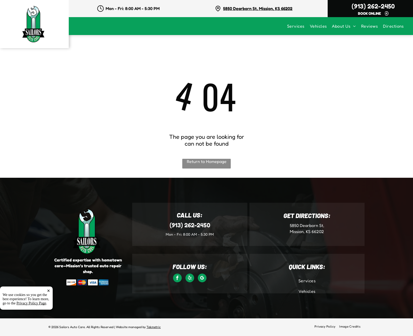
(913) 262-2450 (373, 6)
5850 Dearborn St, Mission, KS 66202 (257, 8)
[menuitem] (298, 26)
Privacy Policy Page (31, 303)
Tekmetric (153, 327)
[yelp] (189, 279)
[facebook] (177, 279)
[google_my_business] (202, 279)
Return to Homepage (207, 161)
